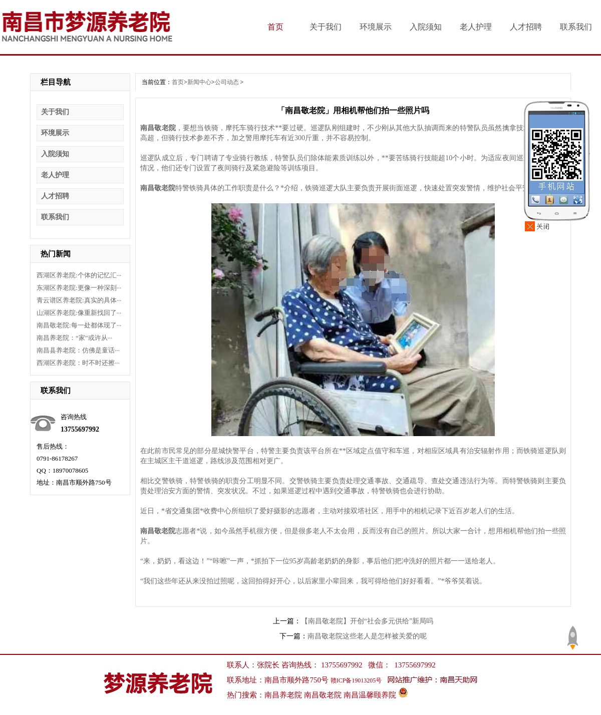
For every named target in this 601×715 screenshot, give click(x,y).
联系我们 (576, 27)
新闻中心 (199, 82)
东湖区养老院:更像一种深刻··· (79, 287)
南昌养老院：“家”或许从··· (74, 337)
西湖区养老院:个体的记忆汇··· (79, 275)
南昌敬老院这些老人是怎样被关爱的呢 (367, 636)
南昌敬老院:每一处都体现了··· (79, 325)
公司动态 (227, 82)
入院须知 (426, 27)
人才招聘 (526, 27)
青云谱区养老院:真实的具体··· (79, 300)
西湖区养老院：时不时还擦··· (78, 363)
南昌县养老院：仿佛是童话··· (78, 350)
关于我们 (326, 27)
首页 (275, 27)
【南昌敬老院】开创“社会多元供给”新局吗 (367, 621)
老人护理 (476, 27)
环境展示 (376, 27)
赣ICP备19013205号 (356, 680)
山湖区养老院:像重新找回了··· (79, 312)
